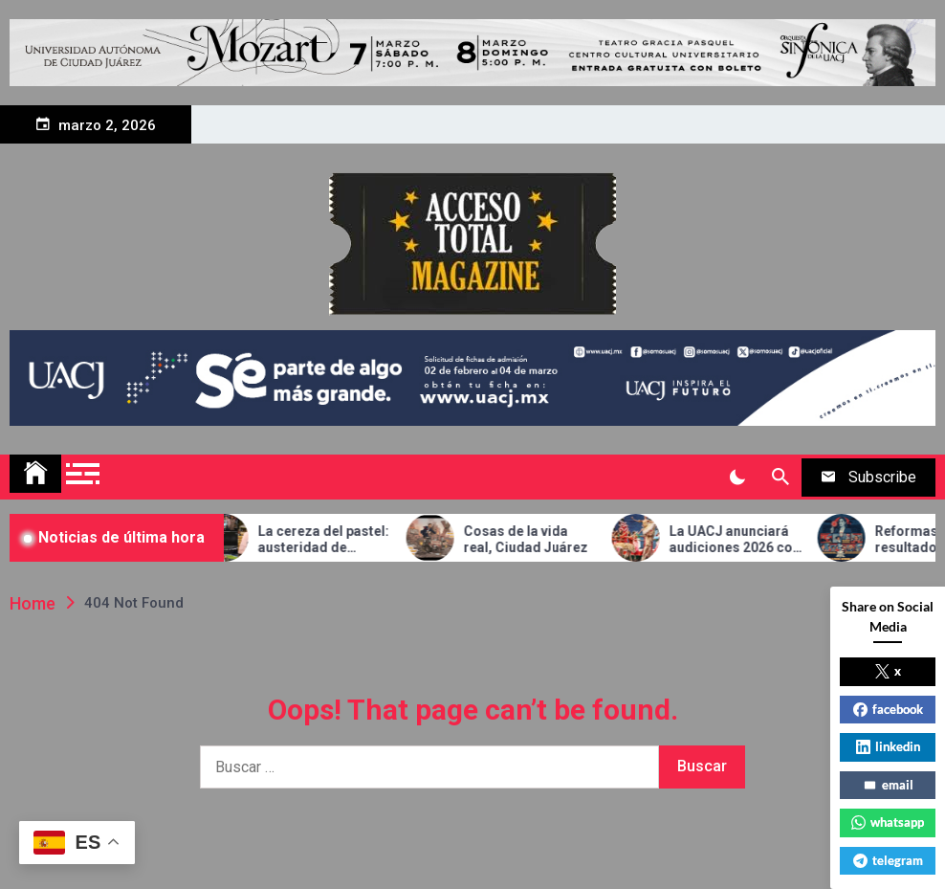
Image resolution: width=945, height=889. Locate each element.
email (888, 784)
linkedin (888, 746)
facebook (888, 709)
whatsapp (887, 822)
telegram (888, 860)
